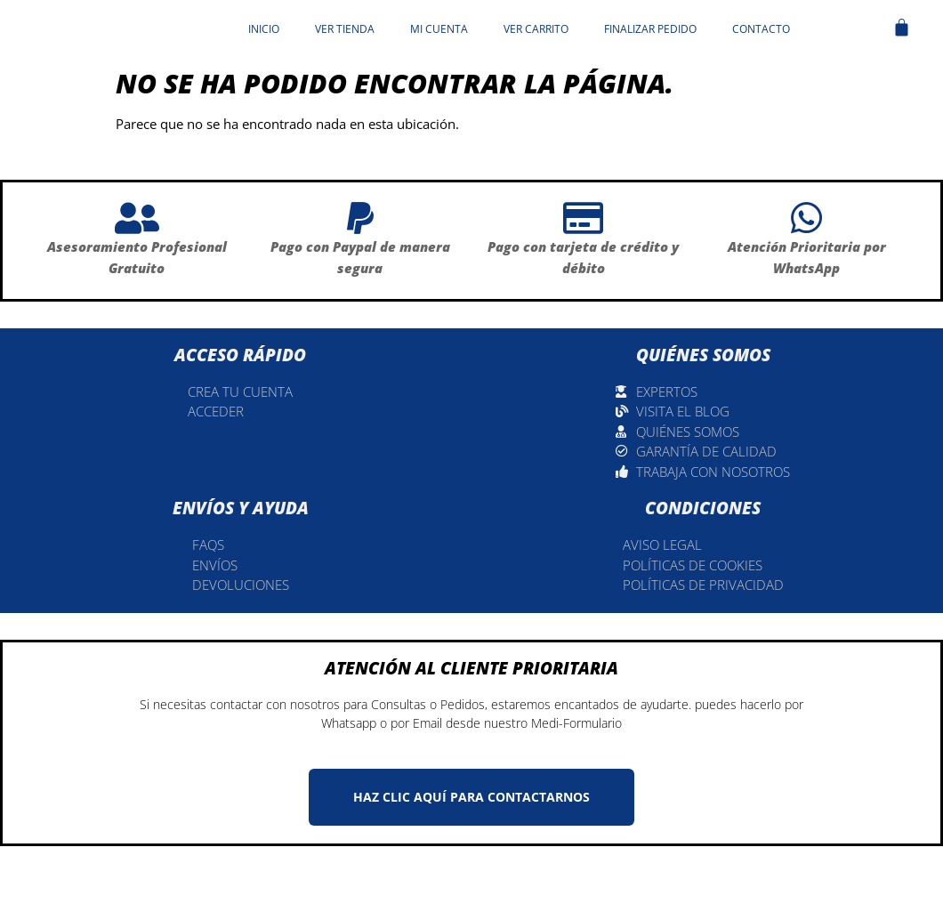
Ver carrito (536, 28)
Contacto (761, 28)
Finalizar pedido (650, 28)
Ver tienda (345, 28)
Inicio (263, 28)
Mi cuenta (439, 28)
